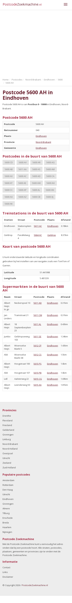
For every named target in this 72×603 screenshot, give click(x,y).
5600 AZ (22, 196)
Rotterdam (8, 484)
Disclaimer (8, 576)
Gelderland (8, 429)
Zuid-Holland (9, 467)
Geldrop (51, 235)
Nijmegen (7, 531)
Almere (6, 508)
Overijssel (8, 453)
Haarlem (7, 527)
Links (5, 572)
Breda (6, 522)
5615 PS (37, 363)
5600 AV (23, 162)
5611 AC (38, 226)
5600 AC (22, 176)
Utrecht (6, 458)
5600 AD (36, 176)
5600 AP (22, 189)
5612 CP (37, 345)
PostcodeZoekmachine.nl (35, 585)
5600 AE (22, 183)
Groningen (8, 434)
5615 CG (38, 378)
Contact (6, 567)
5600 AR (36, 162)
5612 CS (37, 354)
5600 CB (36, 196)
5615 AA (37, 384)
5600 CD (9, 162)
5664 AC (38, 235)
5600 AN (50, 189)
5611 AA (22, 169)
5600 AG (50, 162)
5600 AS (36, 169)
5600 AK (9, 203)
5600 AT (8, 183)
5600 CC (9, 189)
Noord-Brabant (43, 142)
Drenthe (7, 415)
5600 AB (9, 169)
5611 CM (38, 315)
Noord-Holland (10, 448)
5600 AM (50, 169)
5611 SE (37, 336)
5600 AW (36, 183)
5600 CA (50, 176)
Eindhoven (41, 136)
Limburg (7, 439)
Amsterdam (8, 480)
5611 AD (38, 302)
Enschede (8, 517)
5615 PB (37, 372)
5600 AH (51, 183)
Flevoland (7, 420)
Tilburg (6, 513)
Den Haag (8, 489)
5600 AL (36, 189)
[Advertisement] (31, 43)
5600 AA (9, 196)
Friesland (7, 425)
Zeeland (7, 462)
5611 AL (37, 324)
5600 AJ (49, 196)
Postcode (22, 4)
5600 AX (9, 176)
